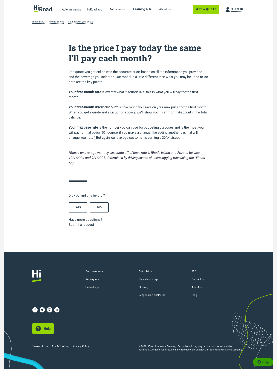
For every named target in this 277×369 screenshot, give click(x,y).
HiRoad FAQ (38, 21)
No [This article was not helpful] (99, 207)
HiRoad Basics (56, 21)
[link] (117, 9)
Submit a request (81, 225)
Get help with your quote (80, 21)
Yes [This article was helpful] (78, 207)
